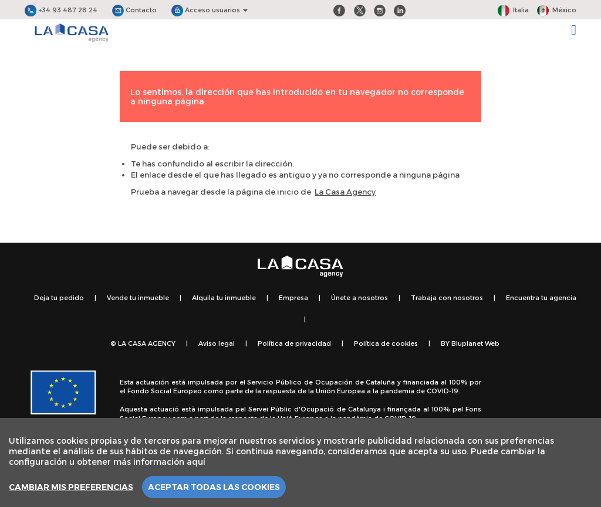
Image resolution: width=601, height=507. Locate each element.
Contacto (134, 9)
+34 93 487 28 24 (61, 9)
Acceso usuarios (209, 9)
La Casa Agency (345, 191)
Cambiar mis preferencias (71, 487)
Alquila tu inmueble (224, 297)
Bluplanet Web (475, 343)
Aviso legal (216, 343)
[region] (300, 462)
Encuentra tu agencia (541, 297)
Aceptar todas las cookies (214, 487)
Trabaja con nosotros (447, 297)
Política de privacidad (294, 343)
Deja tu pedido (59, 297)
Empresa (293, 297)
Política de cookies (386, 343)
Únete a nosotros (359, 297)
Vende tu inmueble (138, 297)
